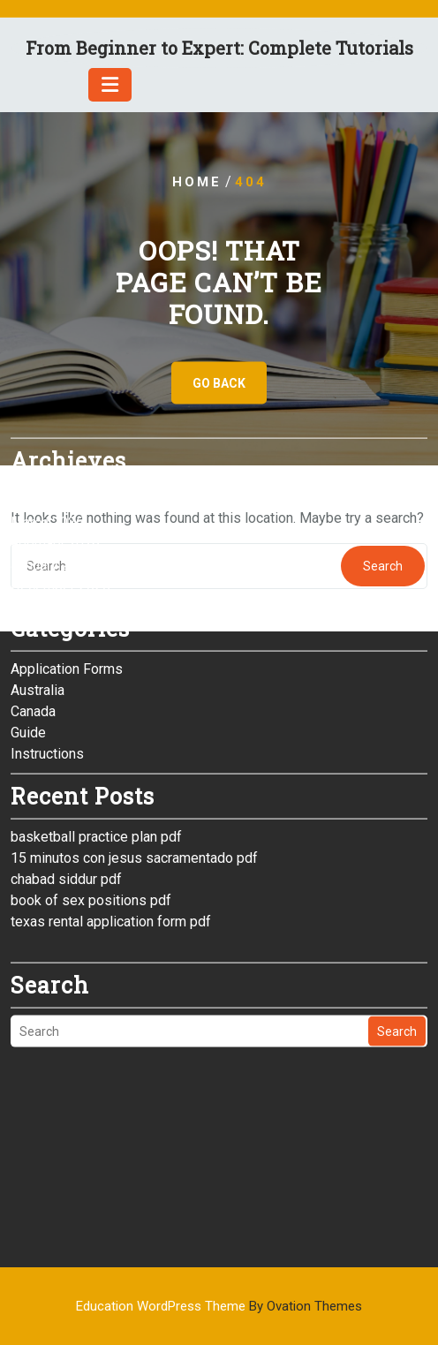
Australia (37, 600)
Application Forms (67, 578)
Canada (33, 621)
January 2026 (52, 474)
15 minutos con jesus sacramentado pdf (134, 767)
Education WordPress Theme (219, 1306)
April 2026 (42, 411)
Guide (28, 642)
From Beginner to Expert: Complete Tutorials (219, 47)
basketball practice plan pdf (96, 746)
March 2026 (47, 432)
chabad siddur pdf (66, 789)
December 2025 (60, 495)
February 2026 (55, 453)
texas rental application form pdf (111, 831)
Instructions (47, 663)
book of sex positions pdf (91, 810)
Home (197, 182)
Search (397, 941)
